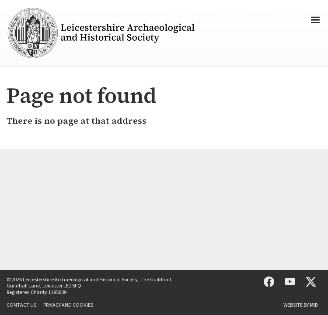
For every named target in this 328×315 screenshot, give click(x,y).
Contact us (21, 305)
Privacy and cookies (68, 305)
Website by (300, 305)
